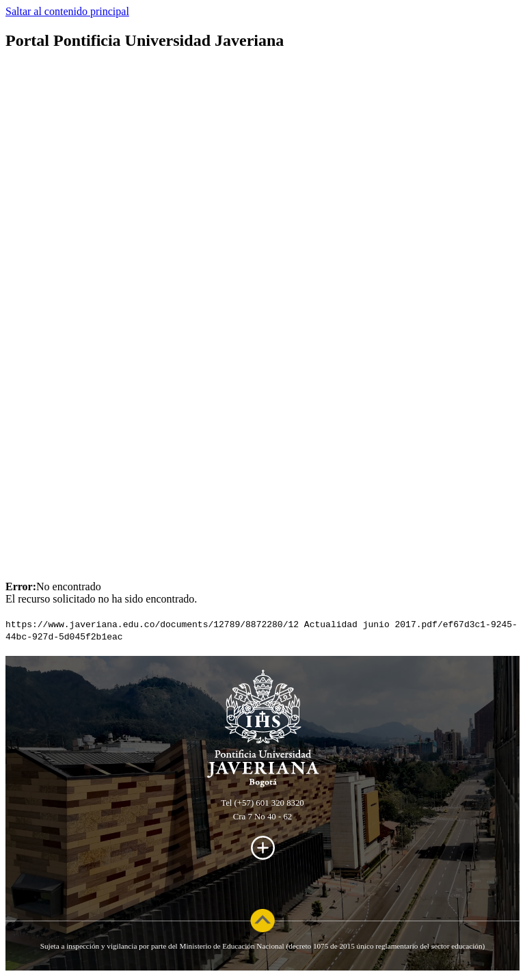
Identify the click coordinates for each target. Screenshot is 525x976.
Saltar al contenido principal (67, 11)
